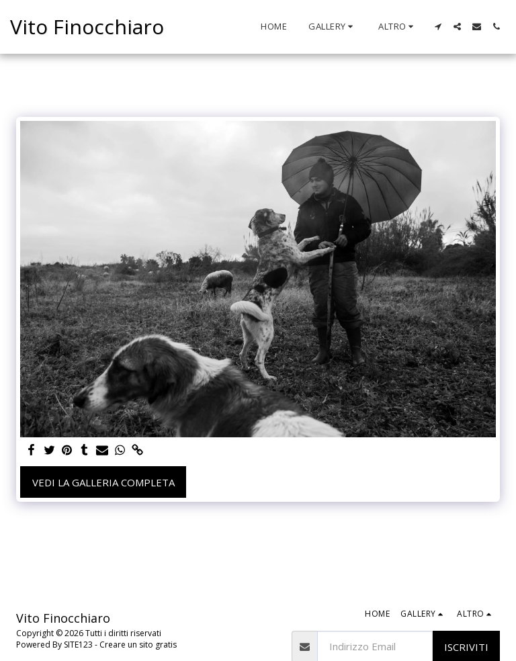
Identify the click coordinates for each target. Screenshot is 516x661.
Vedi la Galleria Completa (103, 482)
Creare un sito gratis (138, 644)
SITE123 (78, 644)
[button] (332, 27)
